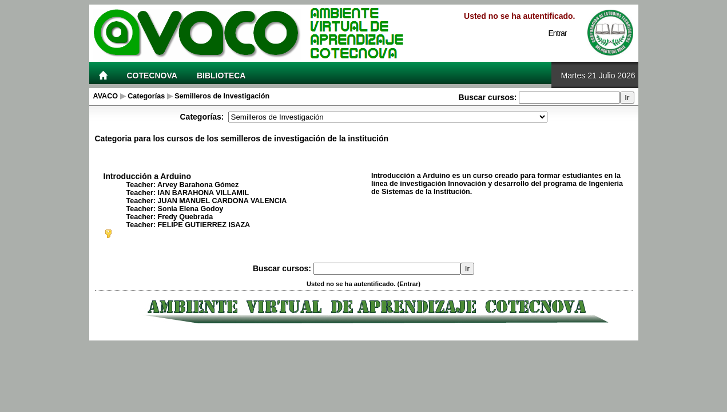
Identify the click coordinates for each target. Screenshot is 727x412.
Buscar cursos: (489, 97)
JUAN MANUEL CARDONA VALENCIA (222, 201)
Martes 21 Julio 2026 (598, 75)
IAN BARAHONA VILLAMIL (203, 193)
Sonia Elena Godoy (191, 209)
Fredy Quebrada (185, 217)
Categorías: (202, 116)
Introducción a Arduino (147, 176)
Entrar (557, 33)
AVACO (105, 96)
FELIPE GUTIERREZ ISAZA (204, 225)
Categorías (146, 96)
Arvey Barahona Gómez (198, 185)
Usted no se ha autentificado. (519, 16)
